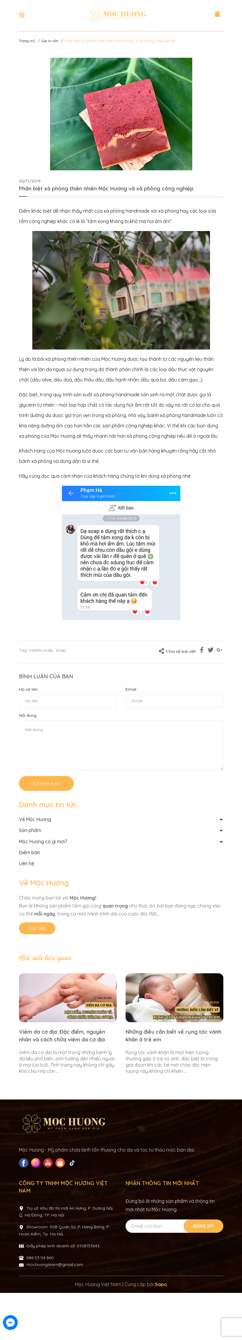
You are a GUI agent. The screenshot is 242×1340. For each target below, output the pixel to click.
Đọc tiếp (37, 928)
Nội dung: (28, 715)
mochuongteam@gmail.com (54, 1311)
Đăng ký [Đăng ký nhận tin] (203, 1273)
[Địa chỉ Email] (174, 1273)
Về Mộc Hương (44, 882)
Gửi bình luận (46, 784)
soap (61, 650)
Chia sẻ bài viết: (177, 651)
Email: (131, 689)
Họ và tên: (29, 689)
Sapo (161, 1331)
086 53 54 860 (40, 1304)
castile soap (41, 650)
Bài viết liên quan (45, 958)
